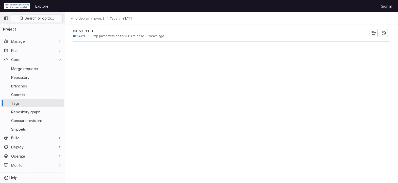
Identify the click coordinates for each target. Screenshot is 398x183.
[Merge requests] (32, 69)
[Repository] (32, 77)
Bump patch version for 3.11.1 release (117, 36)
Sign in (386, 6)
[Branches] (32, 86)
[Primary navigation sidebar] (6, 18)
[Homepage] (17, 6)
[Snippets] (32, 129)
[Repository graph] (32, 112)
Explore (41, 6)
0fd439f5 (80, 36)
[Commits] (32, 94)
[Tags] (32, 103)
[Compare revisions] (32, 120)
